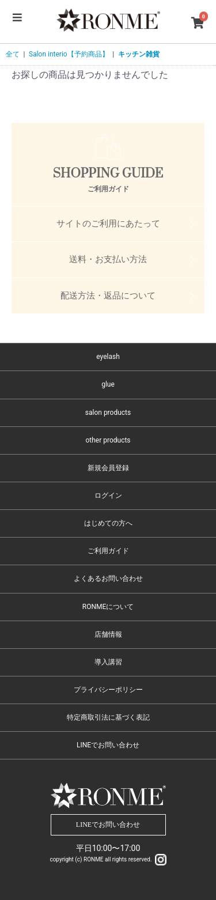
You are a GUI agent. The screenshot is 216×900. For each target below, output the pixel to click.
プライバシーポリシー (108, 690)
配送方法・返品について (108, 295)
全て (13, 54)
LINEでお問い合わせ (108, 745)
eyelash (108, 357)
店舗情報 (108, 634)
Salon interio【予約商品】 (69, 54)
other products (107, 440)
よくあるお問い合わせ (108, 578)
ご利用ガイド (108, 551)
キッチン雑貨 (139, 54)
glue (108, 384)
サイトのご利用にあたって (108, 223)
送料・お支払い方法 (108, 259)
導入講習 (108, 662)
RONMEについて (108, 607)
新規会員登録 (108, 468)
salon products (108, 413)
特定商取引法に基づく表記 (108, 717)
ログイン (108, 495)
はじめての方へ (108, 523)
